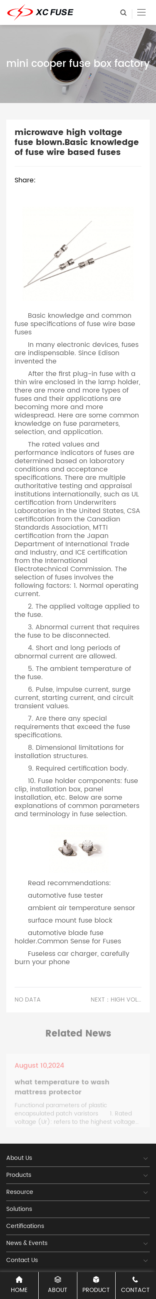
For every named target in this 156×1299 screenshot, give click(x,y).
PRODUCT (96, 1285)
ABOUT (58, 1285)
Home (19, 1285)
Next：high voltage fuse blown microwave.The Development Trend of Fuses (116, 1000)
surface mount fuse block (70, 920)
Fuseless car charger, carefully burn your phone (72, 957)
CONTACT (135, 1285)
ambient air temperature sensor (81, 908)
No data (28, 1000)
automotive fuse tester (65, 895)
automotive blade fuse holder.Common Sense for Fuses (68, 937)
